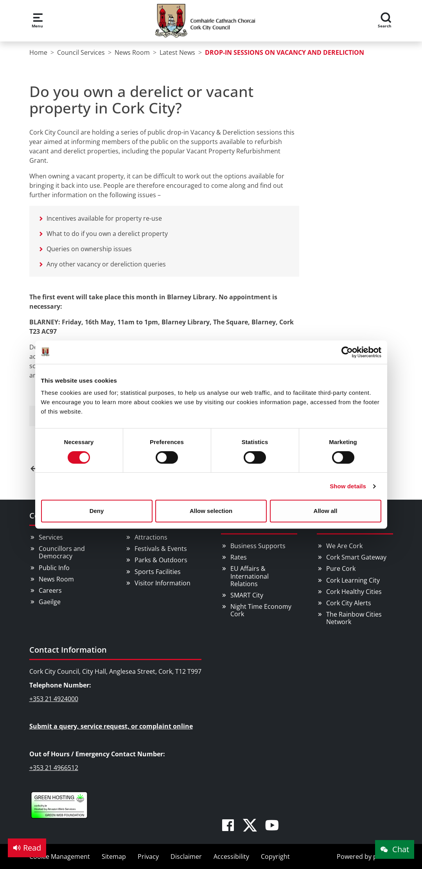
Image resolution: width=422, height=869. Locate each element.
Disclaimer (186, 856)
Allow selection (211, 510)
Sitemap (114, 856)
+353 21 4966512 (53, 767)
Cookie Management (59, 856)
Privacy (148, 856)
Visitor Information (162, 583)
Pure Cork (341, 568)
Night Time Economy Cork (260, 610)
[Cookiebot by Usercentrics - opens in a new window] (347, 352)
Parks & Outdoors (161, 560)
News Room (56, 579)
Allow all (326, 510)
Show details (348, 486)
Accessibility (231, 856)
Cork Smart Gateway (356, 557)
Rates (238, 557)
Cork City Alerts (348, 603)
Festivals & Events (161, 548)
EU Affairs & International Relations (249, 576)
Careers (50, 590)
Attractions (151, 537)
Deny (97, 510)
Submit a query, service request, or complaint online (111, 726)
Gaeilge (50, 601)
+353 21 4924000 (53, 698)
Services (51, 537)
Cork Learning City (353, 580)
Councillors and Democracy (62, 552)
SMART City (246, 595)
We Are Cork (344, 546)
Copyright (275, 856)
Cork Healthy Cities (354, 591)
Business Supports (258, 546)
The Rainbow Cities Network (354, 618)
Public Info (54, 567)
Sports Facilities (158, 571)
